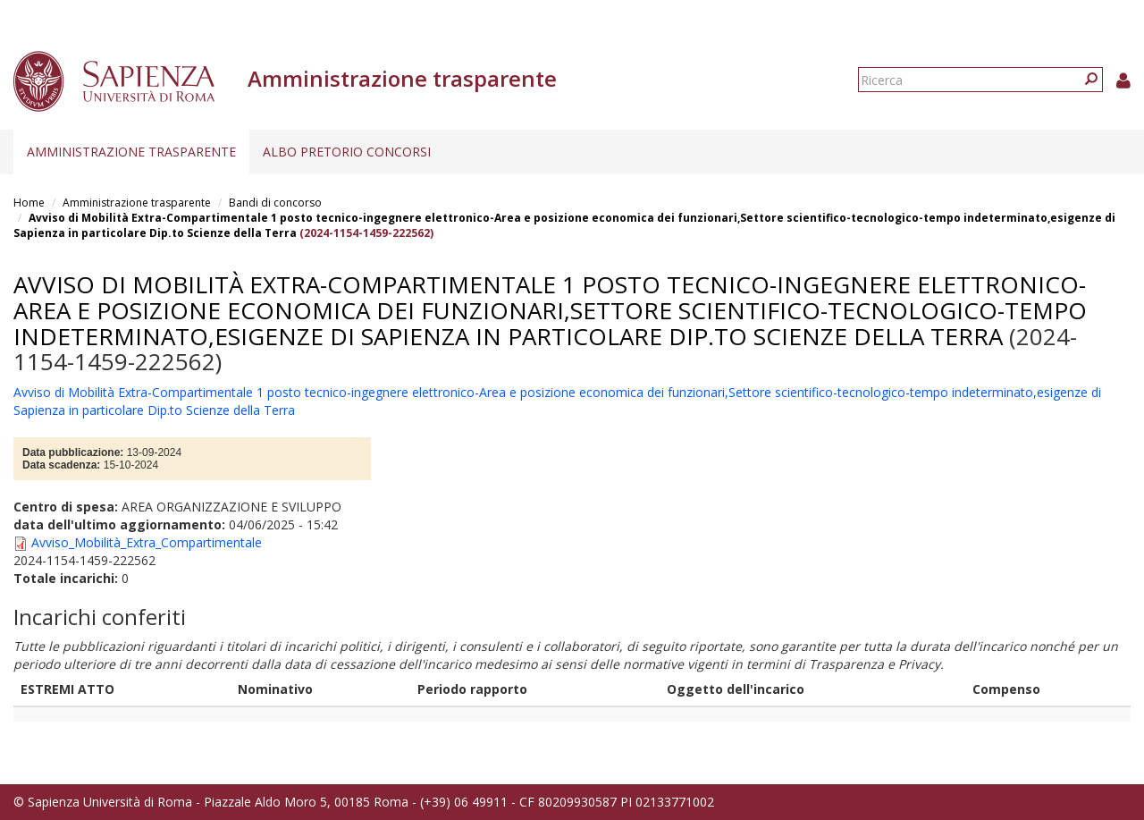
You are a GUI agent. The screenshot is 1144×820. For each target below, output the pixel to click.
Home (29, 202)
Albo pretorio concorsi (347, 151)
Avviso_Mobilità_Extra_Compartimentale (146, 542)
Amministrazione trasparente (131, 151)
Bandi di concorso (275, 202)
